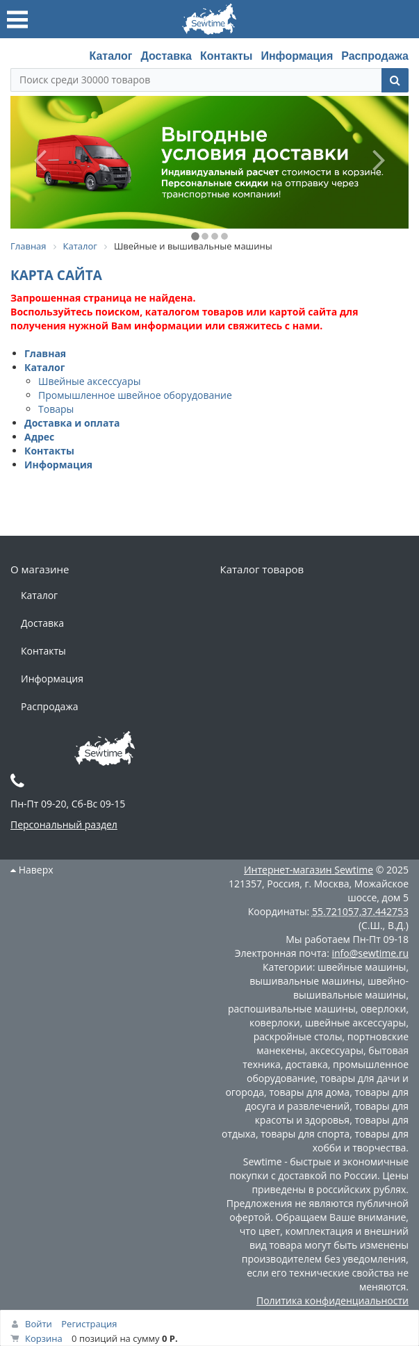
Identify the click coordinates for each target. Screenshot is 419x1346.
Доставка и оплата (72, 422)
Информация (297, 56)
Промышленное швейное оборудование (135, 395)
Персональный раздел (63, 824)
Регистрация (89, 1324)
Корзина (44, 1338)
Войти (38, 1324)
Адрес (39, 436)
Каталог (110, 56)
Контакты (226, 56)
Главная (45, 353)
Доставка (166, 56)
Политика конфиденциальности (332, 1300)
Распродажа (375, 56)
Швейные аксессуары (89, 381)
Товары (56, 409)
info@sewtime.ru (370, 953)
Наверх (32, 869)
